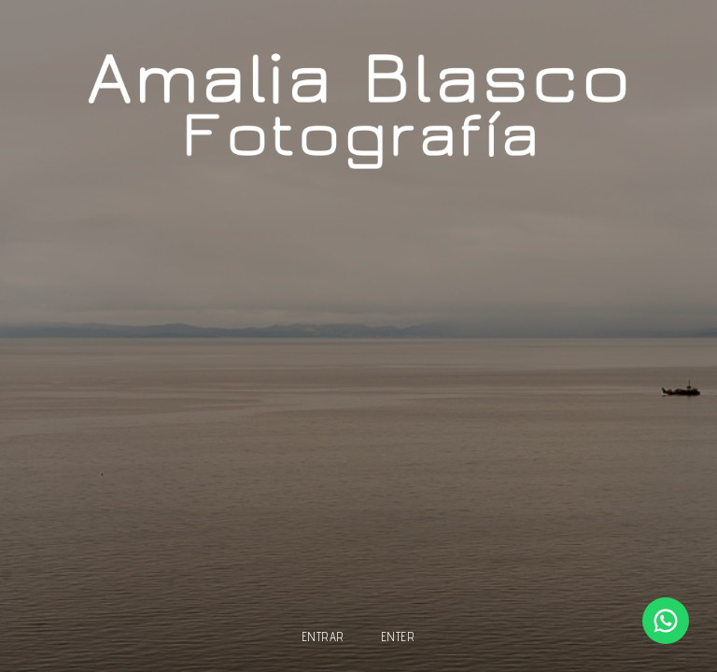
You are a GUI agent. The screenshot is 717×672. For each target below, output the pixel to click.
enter (398, 637)
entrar (323, 637)
